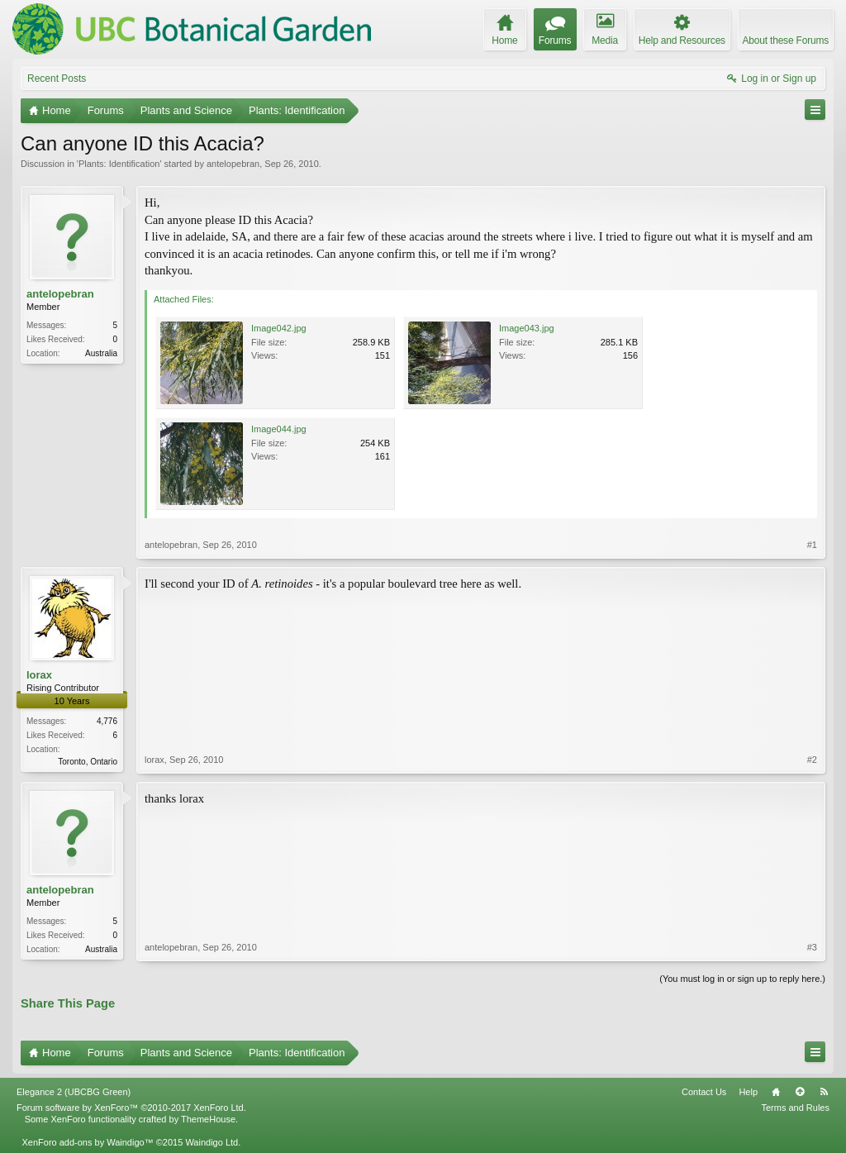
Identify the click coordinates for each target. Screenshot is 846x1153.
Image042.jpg (279, 328)
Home (776, 1092)
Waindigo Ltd (211, 1142)
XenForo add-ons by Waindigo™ (87, 1142)
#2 (812, 760)
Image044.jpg (279, 429)
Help (748, 1092)
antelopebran (233, 164)
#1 (812, 545)
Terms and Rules (795, 1108)
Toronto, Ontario (87, 761)
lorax (39, 675)
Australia (101, 353)
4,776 (107, 721)
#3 (812, 947)
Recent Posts (56, 78)
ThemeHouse (208, 1119)
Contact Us (704, 1092)
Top (800, 1092)
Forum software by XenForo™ (131, 1108)
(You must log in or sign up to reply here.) (742, 979)
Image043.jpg (526, 328)
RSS (823, 1092)
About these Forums (786, 40)
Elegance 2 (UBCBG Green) (74, 1092)
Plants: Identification (118, 164)
